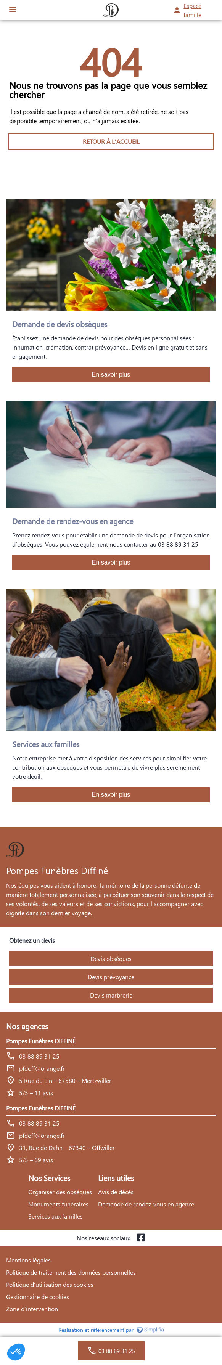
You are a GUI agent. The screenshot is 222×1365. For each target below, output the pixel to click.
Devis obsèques (111, 958)
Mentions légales (28, 1260)
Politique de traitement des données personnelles (71, 1272)
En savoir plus (111, 374)
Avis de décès (116, 1192)
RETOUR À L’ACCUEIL (111, 141)
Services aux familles (55, 1216)
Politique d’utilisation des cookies (49, 1284)
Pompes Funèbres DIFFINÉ (41, 1041)
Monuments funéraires (58, 1204)
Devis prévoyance (111, 977)
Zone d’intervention (32, 1309)
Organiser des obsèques (60, 1192)
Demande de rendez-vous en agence (146, 1204)
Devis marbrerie (111, 995)
